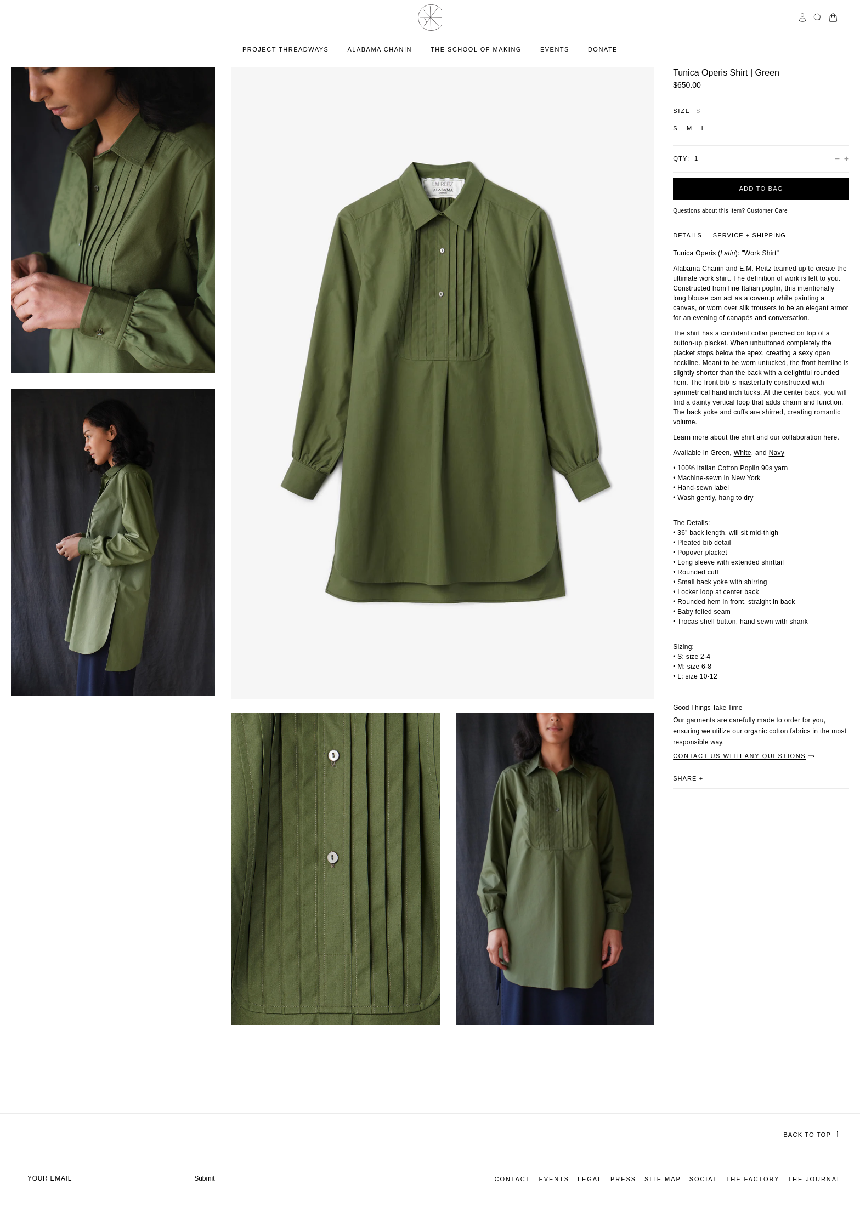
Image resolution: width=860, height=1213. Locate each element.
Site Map (662, 1179)
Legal (590, 1179)
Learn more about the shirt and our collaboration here (755, 437)
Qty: (681, 158)
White (742, 453)
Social (703, 1179)
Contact (513, 1179)
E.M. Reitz (755, 268)
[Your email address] (123, 1178)
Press (623, 1179)
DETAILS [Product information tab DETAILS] (687, 235)
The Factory (753, 1179)
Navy (777, 453)
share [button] (688, 778)
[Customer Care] (767, 211)
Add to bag (761, 188)
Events (554, 1179)
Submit (204, 1178)
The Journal (814, 1179)
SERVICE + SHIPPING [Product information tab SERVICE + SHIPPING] (749, 235)
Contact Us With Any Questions (744, 756)
